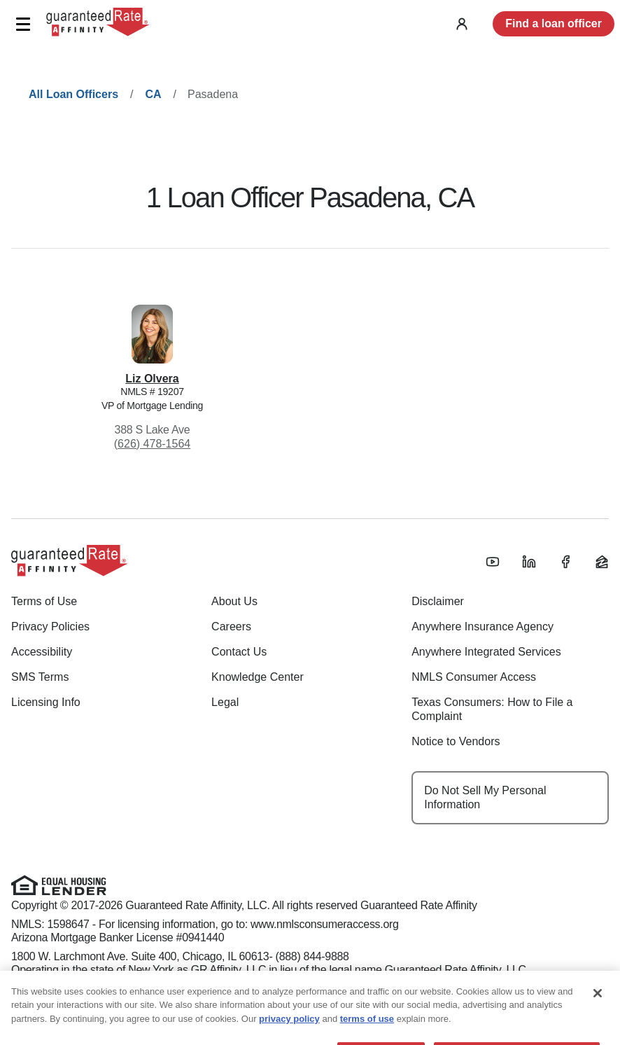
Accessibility (41, 652)
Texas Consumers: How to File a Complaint (491, 709)
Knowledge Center (257, 677)
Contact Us (239, 652)
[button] (23, 24)
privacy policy (289, 1033)
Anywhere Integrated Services (486, 652)
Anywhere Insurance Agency (482, 626)
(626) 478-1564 (152, 444)
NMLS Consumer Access (473, 677)
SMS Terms (40, 677)
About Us (234, 601)
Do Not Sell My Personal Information (485, 797)
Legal (225, 702)
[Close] (597, 1007)
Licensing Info (45, 702)
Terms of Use (44, 601)
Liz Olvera (151, 379)
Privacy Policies (50, 626)
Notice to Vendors (455, 741)
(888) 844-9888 (312, 956)
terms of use (367, 1033)
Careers (231, 626)
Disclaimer (437, 601)
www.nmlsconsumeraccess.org (325, 924)
